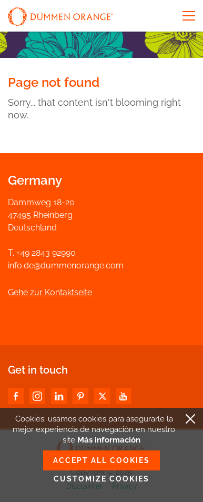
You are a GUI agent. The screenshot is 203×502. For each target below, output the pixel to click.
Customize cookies (101, 479)
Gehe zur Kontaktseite (50, 292)
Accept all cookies (101, 460)
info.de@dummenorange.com (66, 265)
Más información (108, 440)
